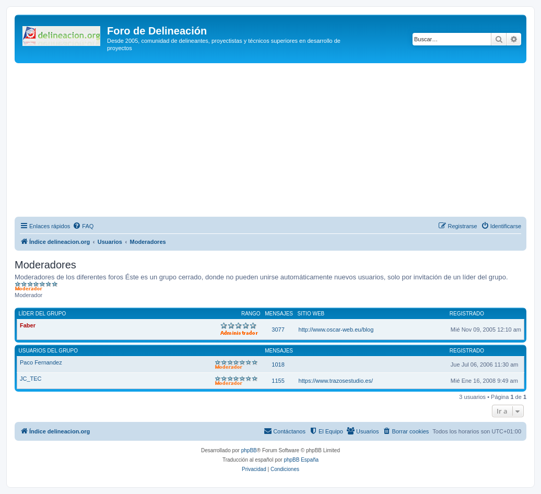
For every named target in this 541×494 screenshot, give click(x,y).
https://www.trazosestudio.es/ (336, 381)
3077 (278, 329)
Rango (251, 313)
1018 (278, 364)
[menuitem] (83, 226)
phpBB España (301, 460)
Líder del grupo (42, 313)
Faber (28, 325)
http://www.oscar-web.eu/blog (336, 329)
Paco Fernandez (41, 362)
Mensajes (279, 313)
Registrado (467, 313)
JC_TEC (31, 378)
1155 (278, 381)
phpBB (249, 450)
